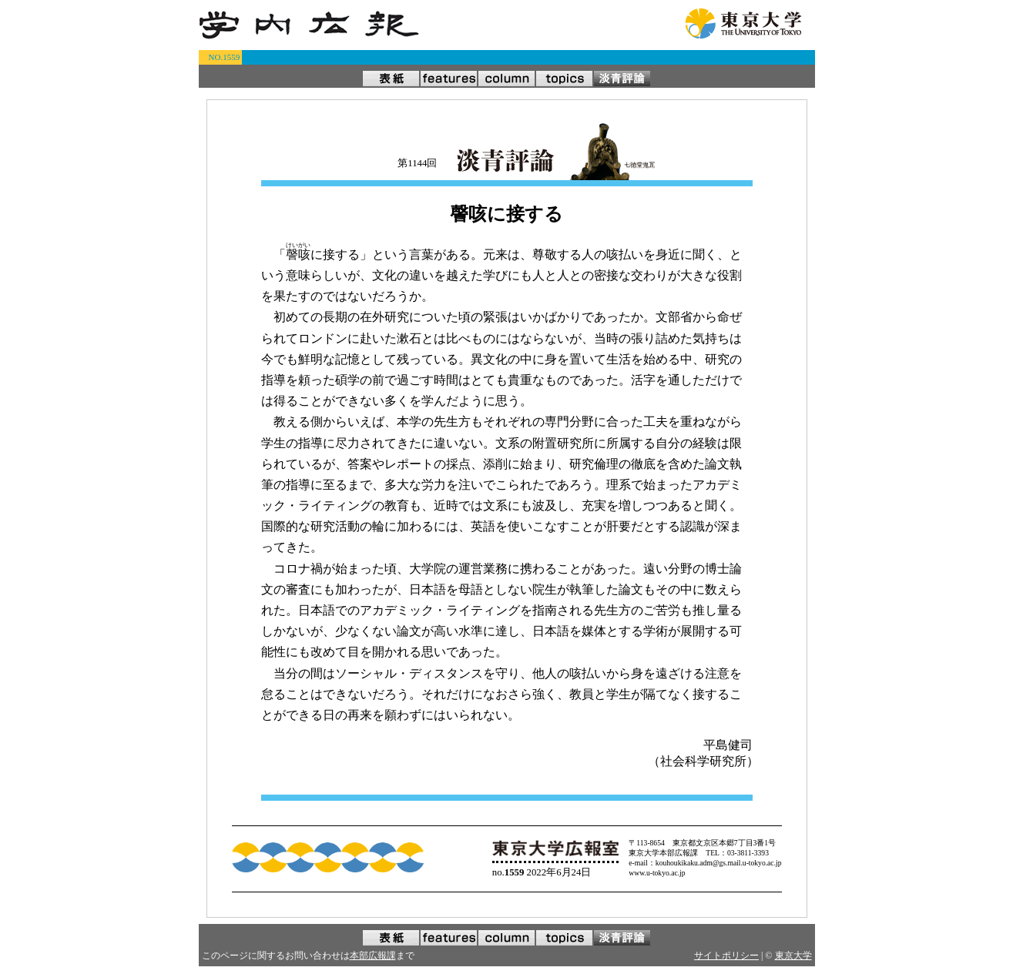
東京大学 (793, 955)
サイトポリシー (726, 955)
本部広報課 (373, 955)
